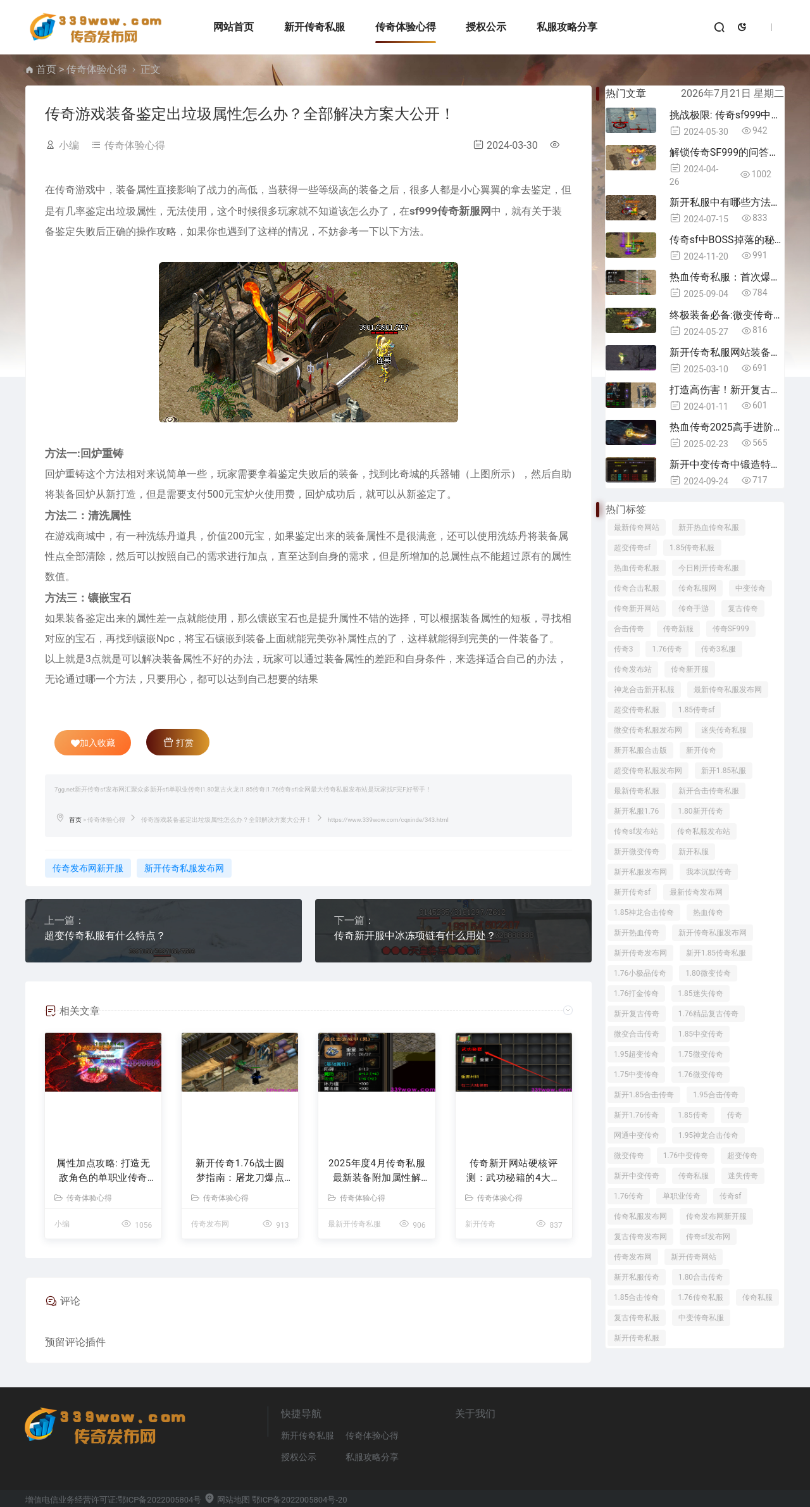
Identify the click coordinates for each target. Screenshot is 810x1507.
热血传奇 (708, 912)
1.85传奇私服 (692, 547)
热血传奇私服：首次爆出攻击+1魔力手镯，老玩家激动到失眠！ (727, 277)
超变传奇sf (632, 547)
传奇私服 (693, 1175)
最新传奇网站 (636, 527)
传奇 (734, 1115)
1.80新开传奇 (700, 811)
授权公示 (486, 27)
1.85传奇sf (696, 709)
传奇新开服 (690, 669)
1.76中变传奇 (685, 1155)
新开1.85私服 (723, 770)
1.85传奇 (692, 1115)
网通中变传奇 (636, 1135)
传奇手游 (693, 608)
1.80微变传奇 (707, 973)
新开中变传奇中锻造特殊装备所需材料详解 (727, 464)
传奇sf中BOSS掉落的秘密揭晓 (727, 240)
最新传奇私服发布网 (728, 689)
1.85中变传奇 (700, 1034)
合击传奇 (629, 628)
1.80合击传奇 (700, 1277)
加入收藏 (93, 743)
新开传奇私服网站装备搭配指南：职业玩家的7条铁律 (727, 352)
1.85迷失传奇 (700, 993)
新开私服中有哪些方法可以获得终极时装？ (727, 202)
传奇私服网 (697, 588)
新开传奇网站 (693, 1256)
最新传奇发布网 (696, 892)
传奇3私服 (718, 649)
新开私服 (693, 851)
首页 (46, 69)
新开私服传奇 (636, 1277)
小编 (69, 145)
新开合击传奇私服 (708, 790)
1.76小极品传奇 (640, 973)
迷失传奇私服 (724, 730)
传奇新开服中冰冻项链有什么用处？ (415, 936)
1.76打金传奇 (636, 993)
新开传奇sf (632, 892)
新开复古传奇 (636, 1013)
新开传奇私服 (314, 27)
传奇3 (623, 649)
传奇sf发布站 (636, 831)
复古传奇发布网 (640, 1236)
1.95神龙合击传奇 (708, 1135)
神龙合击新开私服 (644, 689)
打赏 (178, 742)
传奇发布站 (633, 669)
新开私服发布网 (640, 871)
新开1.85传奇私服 (716, 953)
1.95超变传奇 (636, 1054)
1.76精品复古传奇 (708, 1013)
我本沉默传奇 (709, 871)
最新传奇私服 (636, 790)
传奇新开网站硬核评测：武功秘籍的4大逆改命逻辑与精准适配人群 (513, 1171)
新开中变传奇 (636, 1175)
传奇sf (730, 1196)
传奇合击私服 (636, 588)
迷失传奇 (743, 1175)
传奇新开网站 (636, 608)
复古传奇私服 (636, 1317)
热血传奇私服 (636, 568)
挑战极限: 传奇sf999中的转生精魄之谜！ (727, 115)
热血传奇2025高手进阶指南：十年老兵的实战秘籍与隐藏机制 (727, 427)
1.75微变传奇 (700, 1054)
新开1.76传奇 (636, 1115)
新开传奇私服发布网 (184, 868)
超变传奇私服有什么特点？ (105, 936)
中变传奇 (750, 588)
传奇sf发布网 (708, 1236)
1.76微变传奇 (700, 1074)
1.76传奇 (667, 649)
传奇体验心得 (405, 27)
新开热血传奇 (636, 932)
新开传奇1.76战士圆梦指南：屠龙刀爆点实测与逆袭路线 (240, 1171)
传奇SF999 (731, 628)
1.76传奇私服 (700, 1297)
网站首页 (233, 27)
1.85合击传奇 (636, 1297)
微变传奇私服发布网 (648, 730)
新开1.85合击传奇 (644, 1094)
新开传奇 (480, 1224)
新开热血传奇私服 (708, 527)
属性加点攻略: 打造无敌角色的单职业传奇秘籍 (103, 1171)
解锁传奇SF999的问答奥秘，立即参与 (727, 152)
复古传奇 (743, 608)
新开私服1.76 (636, 811)
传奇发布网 (210, 1224)
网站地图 (227, 1499)
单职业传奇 (682, 1196)
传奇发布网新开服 (88, 868)
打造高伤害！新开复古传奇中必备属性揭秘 (727, 390)
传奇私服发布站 (703, 831)
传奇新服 (678, 628)
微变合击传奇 (636, 1034)
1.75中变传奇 (636, 1074)
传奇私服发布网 (640, 1216)
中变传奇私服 (701, 1317)
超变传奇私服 (636, 709)
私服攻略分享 (567, 27)
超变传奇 (742, 1155)
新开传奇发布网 (640, 953)
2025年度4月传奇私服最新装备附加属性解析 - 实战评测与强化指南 (376, 1171)
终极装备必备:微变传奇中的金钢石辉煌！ (727, 315)
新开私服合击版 (640, 750)
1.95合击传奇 (715, 1094)
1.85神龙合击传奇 (644, 912)
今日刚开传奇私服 (708, 568)
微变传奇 (629, 1155)
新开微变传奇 (636, 851)
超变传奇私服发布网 (648, 770)
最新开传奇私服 (354, 1224)
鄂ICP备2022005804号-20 (299, 1499)
